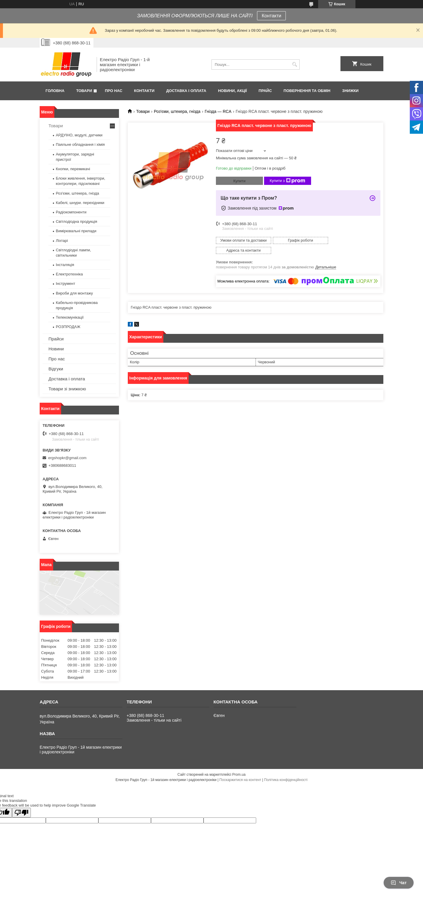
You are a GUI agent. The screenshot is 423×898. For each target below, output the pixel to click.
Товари (84, 90)
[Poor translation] (21, 812)
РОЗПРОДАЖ (68, 327)
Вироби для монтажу (74, 293)
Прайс (265, 90)
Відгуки (55, 368)
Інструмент (65, 283)
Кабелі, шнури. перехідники (80, 202)
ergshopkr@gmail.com (67, 458)
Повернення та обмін (306, 90)
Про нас (113, 90)
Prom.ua (239, 774)
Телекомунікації (70, 317)
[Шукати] (294, 64)
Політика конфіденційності (286, 780)
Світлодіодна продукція (76, 221)
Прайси (56, 338)
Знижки (350, 90)
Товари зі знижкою (67, 388)
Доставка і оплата (186, 90)
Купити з (287, 180)
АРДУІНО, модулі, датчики (79, 135)
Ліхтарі (62, 240)
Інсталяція (65, 264)
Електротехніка (69, 274)
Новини (56, 348)
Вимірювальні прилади (76, 231)
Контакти (271, 15)
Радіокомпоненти (71, 212)
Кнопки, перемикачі (73, 169)
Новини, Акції (232, 90)
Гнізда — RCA (218, 111)
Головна (55, 90)
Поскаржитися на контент (240, 780)
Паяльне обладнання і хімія (80, 144)
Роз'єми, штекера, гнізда (177, 111)
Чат (399, 882)
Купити (239, 181)
